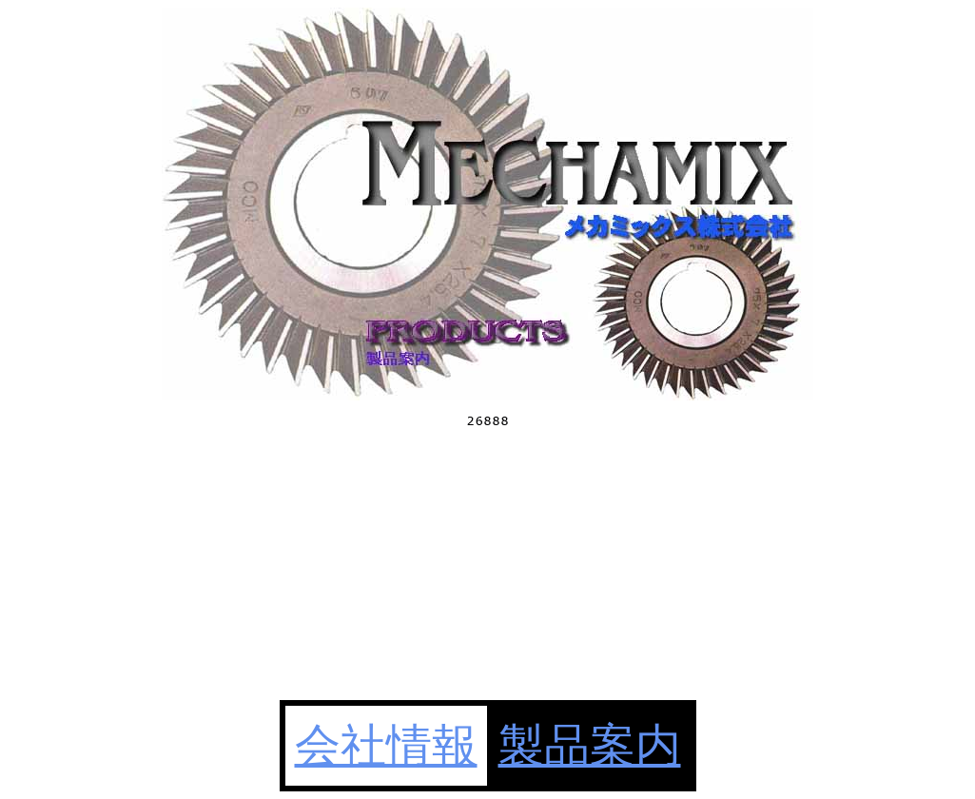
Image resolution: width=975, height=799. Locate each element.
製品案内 (589, 745)
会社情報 (386, 745)
